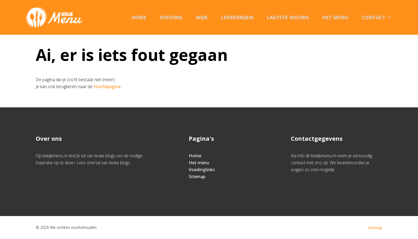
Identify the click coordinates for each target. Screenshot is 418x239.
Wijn (201, 17)
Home (138, 17)
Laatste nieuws (288, 17)
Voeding (171, 17)
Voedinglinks (202, 170)
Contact (377, 17)
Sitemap (197, 176)
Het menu (335, 17)
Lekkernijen (237, 17)
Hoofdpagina (107, 86)
